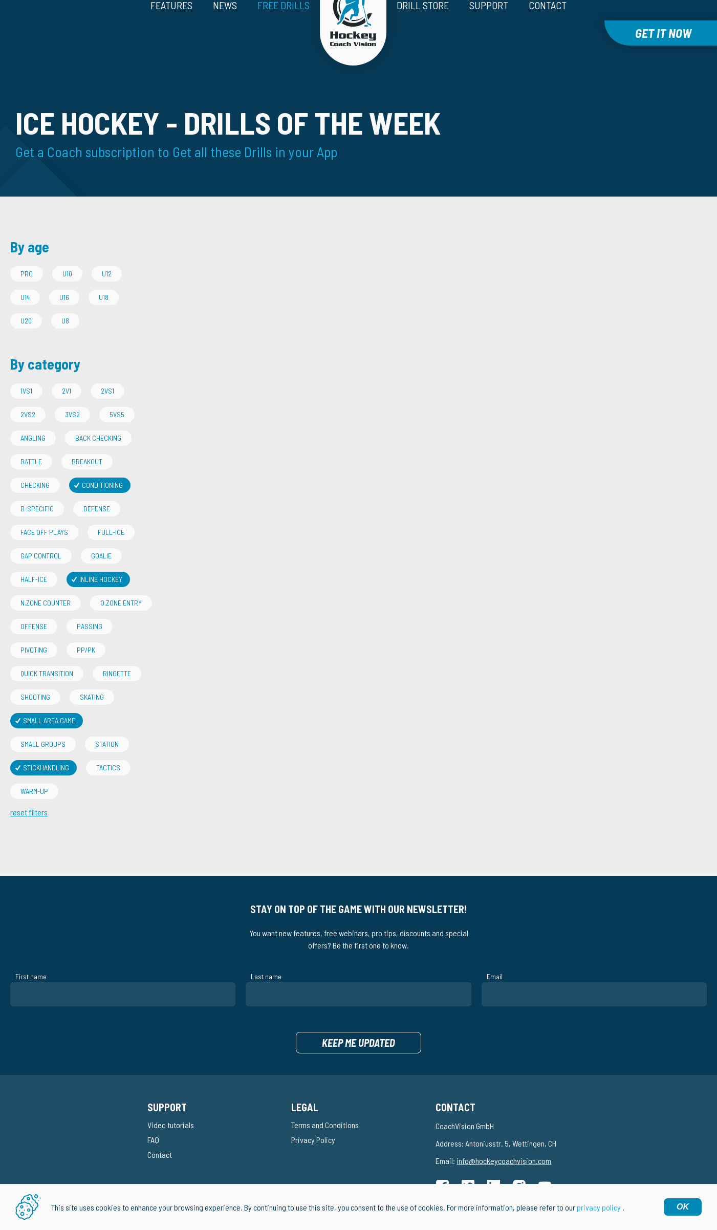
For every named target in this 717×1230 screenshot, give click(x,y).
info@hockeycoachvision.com (504, 1137)
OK (683, 1206)
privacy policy (599, 1207)
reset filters (29, 789)
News (225, 29)
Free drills (283, 29)
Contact (548, 29)
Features (171, 29)
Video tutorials (170, 1102)
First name (31, 953)
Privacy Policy (313, 1116)
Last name (266, 953)
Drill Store (423, 29)
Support (488, 29)
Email (495, 953)
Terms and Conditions (325, 1102)
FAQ (153, 1116)
